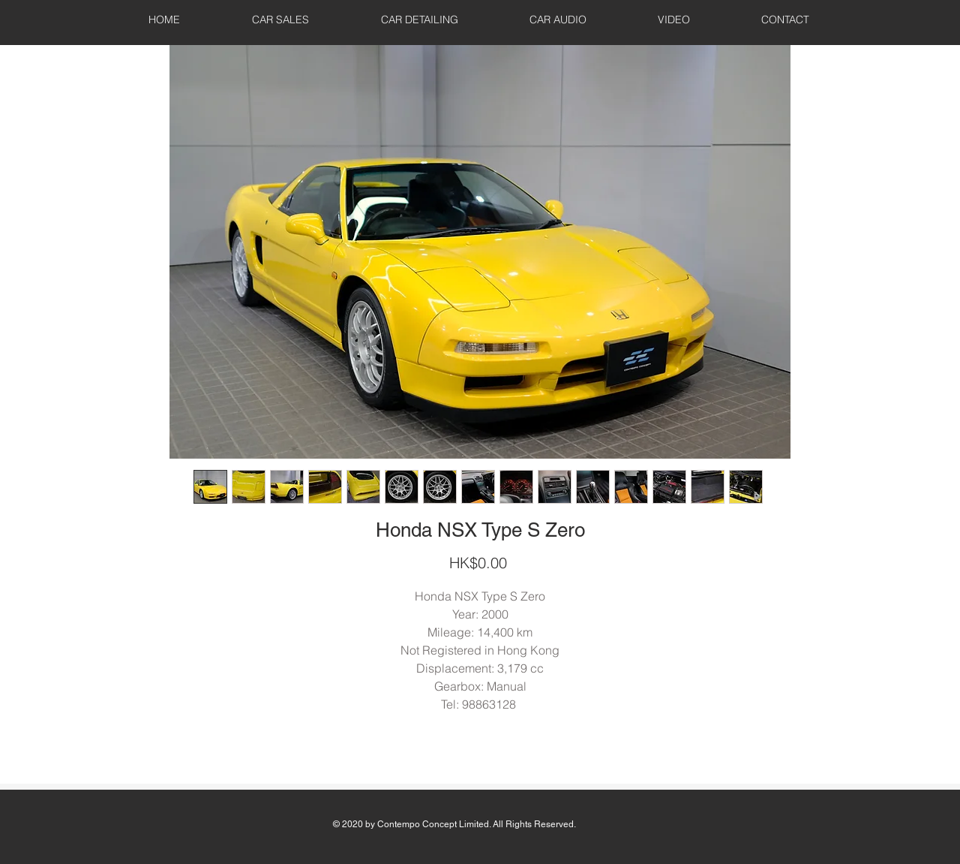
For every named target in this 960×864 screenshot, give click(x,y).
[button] (280, 19)
